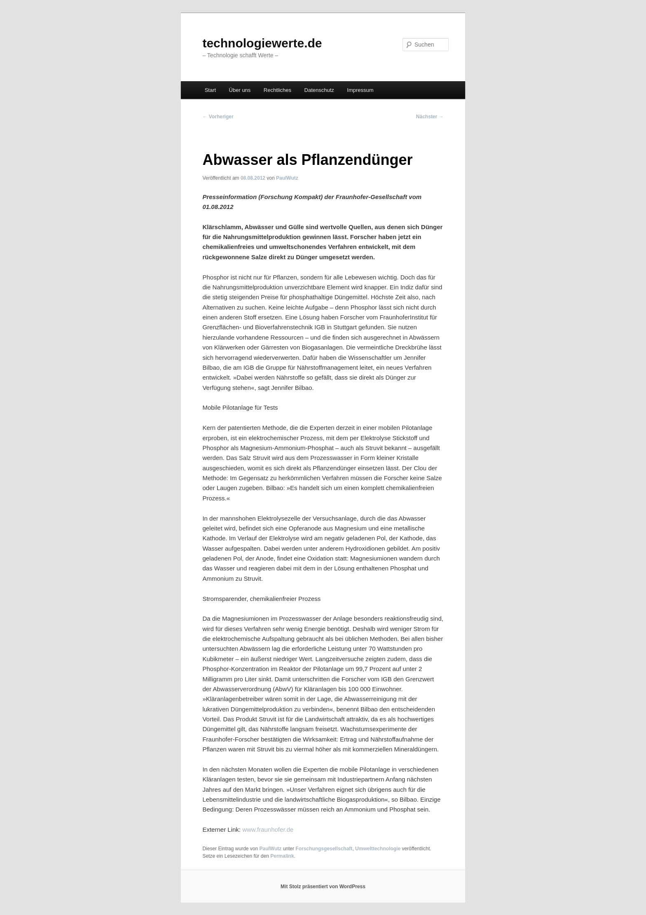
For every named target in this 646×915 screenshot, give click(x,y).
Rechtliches (277, 90)
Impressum (360, 90)
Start (210, 90)
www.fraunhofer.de (267, 829)
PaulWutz (287, 178)
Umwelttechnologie (377, 849)
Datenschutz (319, 90)
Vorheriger (217, 117)
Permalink (282, 856)
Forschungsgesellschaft (323, 849)
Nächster (430, 117)
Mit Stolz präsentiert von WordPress (323, 886)
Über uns (240, 90)
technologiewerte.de (262, 43)
